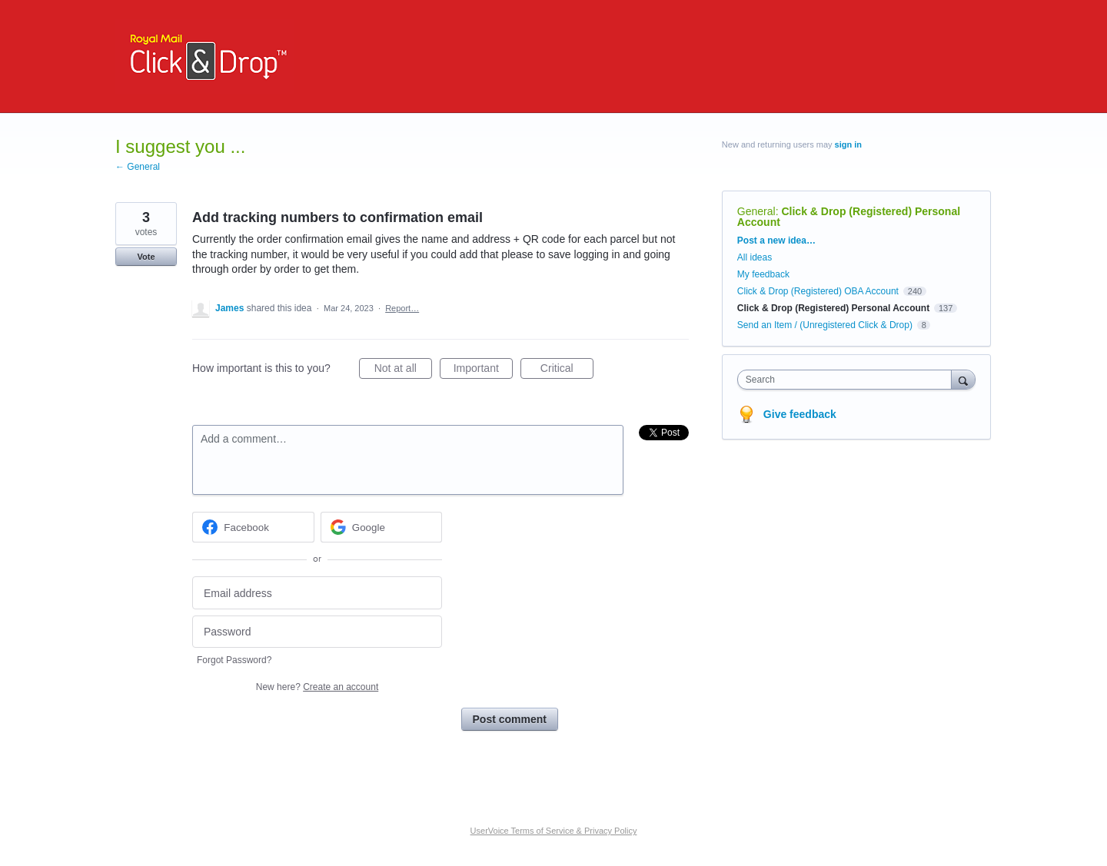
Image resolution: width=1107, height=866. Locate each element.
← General (137, 166)
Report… (402, 308)
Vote (146, 256)
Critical (566, 370)
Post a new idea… (776, 240)
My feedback (763, 274)
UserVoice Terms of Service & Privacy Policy (553, 830)
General (756, 211)
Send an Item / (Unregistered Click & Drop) (825, 325)
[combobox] (848, 379)
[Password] (317, 632)
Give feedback (799, 414)
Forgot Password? (234, 660)
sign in (848, 144)
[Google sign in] (382, 527)
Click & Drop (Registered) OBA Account (818, 291)
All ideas (754, 257)
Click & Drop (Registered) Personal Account (848, 216)
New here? (317, 687)
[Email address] (317, 592)
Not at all (403, 370)
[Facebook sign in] (253, 527)
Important (483, 370)
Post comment (510, 719)
